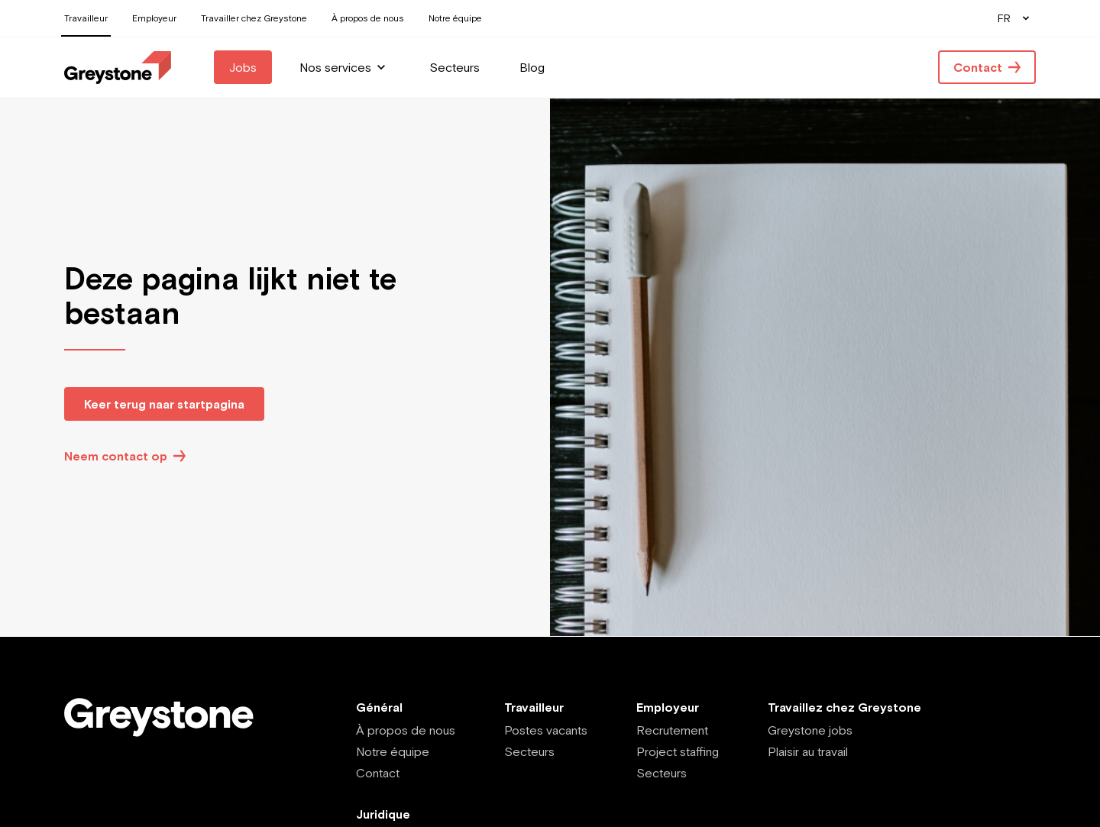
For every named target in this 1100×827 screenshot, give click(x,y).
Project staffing (677, 751)
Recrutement (672, 730)
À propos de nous (405, 730)
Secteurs (529, 751)
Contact (378, 773)
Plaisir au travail (808, 751)
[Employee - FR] (117, 67)
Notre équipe (392, 751)
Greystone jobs (810, 730)
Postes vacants (545, 730)
